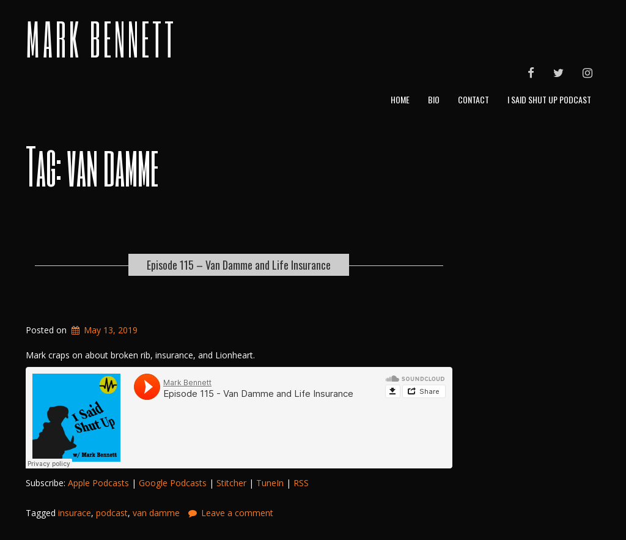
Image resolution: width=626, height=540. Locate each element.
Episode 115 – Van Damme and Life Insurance (239, 265)
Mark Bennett (101, 38)
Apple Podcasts (98, 483)
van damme (156, 513)
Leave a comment (237, 513)
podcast (112, 513)
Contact (473, 99)
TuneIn (270, 483)
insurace (74, 513)
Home (400, 99)
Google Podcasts (173, 483)
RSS (301, 483)
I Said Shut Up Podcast (549, 99)
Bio (434, 99)
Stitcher (231, 483)
